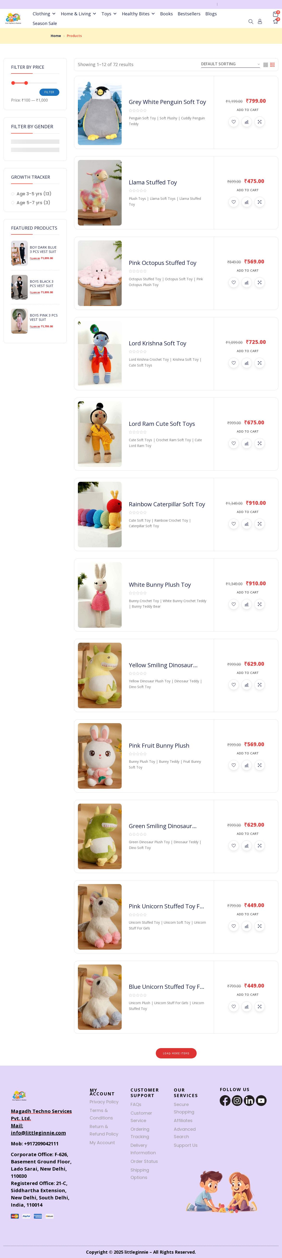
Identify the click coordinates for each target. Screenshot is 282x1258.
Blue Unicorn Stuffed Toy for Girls (167, 990)
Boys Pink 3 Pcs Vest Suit (44, 317)
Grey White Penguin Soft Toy (167, 102)
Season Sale (45, 23)
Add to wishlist (233, 121)
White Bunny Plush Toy (160, 584)
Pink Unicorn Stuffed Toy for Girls (167, 909)
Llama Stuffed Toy (153, 182)
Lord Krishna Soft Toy (157, 343)
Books (166, 14)
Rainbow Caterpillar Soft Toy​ (167, 504)
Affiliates (183, 1121)
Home (56, 35)
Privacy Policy (104, 1102)
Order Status (144, 1161)
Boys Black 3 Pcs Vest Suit (41, 283)
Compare (246, 121)
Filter (49, 92)
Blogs (211, 14)
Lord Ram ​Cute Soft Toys (162, 423)
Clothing (44, 13)
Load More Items (176, 1053)
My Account (102, 1143)
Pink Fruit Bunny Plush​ (159, 745)
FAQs (136, 1104)
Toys (109, 13)
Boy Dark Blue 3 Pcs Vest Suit (43, 249)
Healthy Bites (138, 13)
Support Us (186, 1145)
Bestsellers (189, 14)
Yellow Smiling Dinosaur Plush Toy (161, 668)
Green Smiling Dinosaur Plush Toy (160, 829)
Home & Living (79, 13)
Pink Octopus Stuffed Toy (162, 263)
